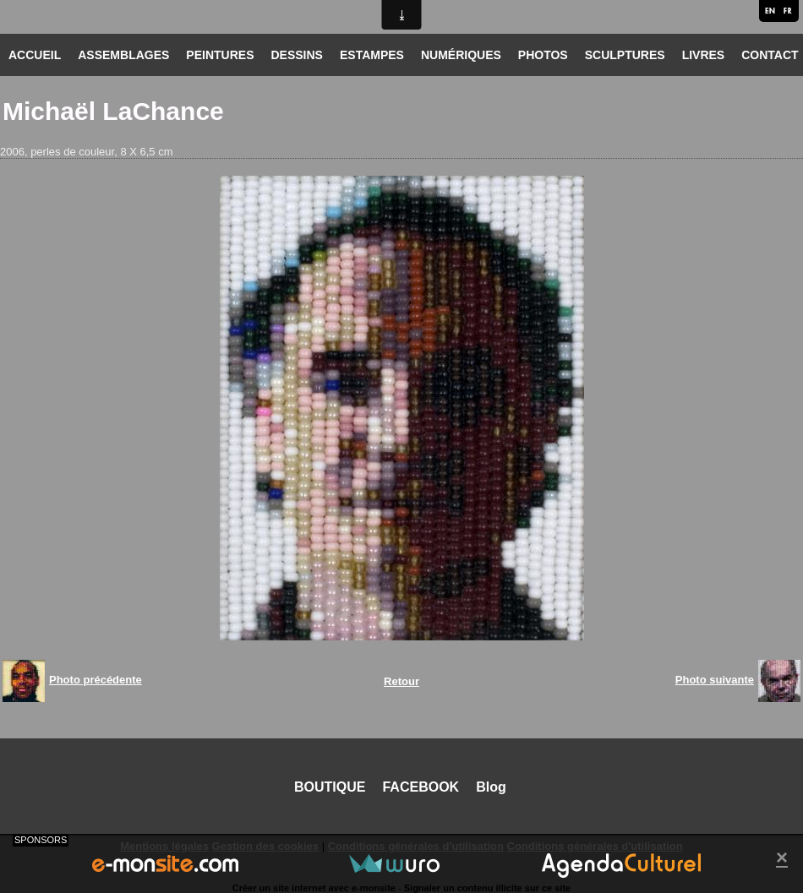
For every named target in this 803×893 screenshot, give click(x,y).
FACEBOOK (420, 787)
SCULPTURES (625, 55)
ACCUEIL (34, 55)
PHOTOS (543, 55)
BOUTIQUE (329, 787)
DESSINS (296, 55)
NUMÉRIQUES (461, 55)
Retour (401, 681)
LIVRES (703, 55)
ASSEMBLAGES (123, 55)
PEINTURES (220, 55)
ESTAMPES (372, 55)
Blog (491, 787)
